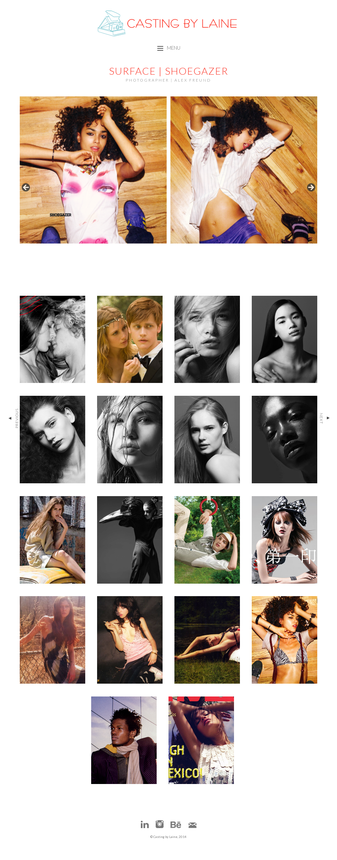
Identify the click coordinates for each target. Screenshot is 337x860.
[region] (169, 189)
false (26, 188)
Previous (13, 418)
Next (324, 418)
